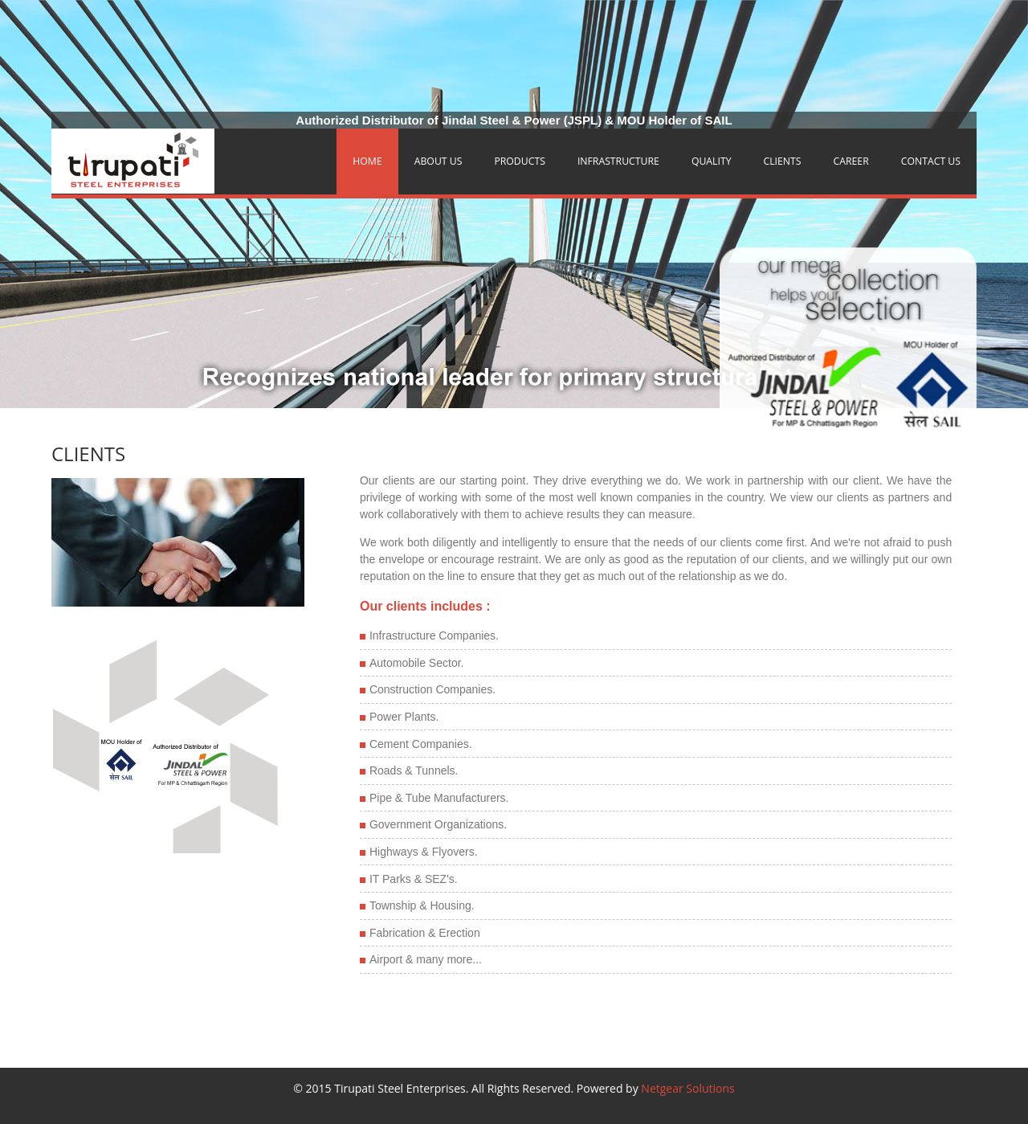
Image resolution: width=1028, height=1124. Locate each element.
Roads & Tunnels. (414, 770)
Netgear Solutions (687, 1088)
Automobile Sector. (416, 662)
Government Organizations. (438, 824)
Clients (783, 161)
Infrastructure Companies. (434, 635)
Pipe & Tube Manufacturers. (439, 797)
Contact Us (931, 161)
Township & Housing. (422, 905)
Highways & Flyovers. (423, 851)
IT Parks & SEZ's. (413, 879)
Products (519, 161)
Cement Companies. (420, 744)
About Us (438, 161)
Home (367, 161)
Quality (711, 161)
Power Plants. (404, 716)
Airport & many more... (425, 959)
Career (851, 161)
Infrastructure (618, 161)
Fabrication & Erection (424, 932)
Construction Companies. (432, 689)
